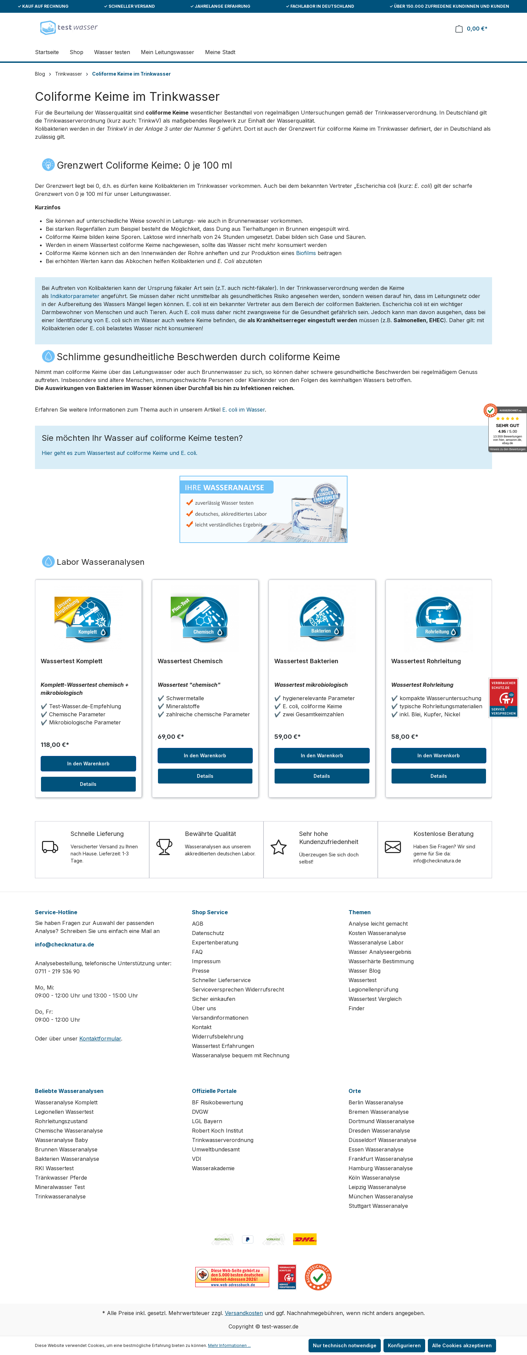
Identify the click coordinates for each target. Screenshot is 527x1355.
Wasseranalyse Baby (61, 1140)
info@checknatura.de (64, 944)
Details (88, 784)
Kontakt (201, 1027)
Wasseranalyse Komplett (66, 1102)
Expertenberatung (215, 942)
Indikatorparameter (74, 296)
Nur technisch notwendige (344, 1345)
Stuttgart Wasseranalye (378, 1205)
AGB (197, 923)
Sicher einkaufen (213, 999)
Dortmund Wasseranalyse (381, 1121)
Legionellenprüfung (373, 989)
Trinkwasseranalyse (60, 1196)
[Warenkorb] (471, 29)
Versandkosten (244, 1313)
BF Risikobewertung (217, 1102)
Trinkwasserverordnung (222, 1140)
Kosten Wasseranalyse (377, 933)
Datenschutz (208, 933)
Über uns (204, 1008)
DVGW (200, 1111)
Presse (200, 970)
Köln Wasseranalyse (374, 1177)
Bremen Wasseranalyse (379, 1111)
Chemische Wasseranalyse (69, 1130)
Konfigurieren (404, 1345)
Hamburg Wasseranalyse (381, 1168)
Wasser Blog (364, 970)
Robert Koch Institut (217, 1130)
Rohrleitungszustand (61, 1121)
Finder (357, 1008)
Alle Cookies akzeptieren (462, 1345)
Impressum (206, 961)
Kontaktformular (100, 1038)
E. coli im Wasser (243, 409)
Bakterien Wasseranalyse (67, 1158)
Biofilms (306, 253)
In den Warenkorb (88, 763)
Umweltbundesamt (216, 1149)
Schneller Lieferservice (221, 980)
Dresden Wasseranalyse (379, 1130)
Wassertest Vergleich (375, 999)
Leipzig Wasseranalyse (377, 1187)
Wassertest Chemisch (190, 661)
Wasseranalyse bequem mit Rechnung (240, 1055)
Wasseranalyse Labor (376, 942)
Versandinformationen (220, 1017)
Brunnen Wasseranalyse (66, 1149)
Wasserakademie (213, 1168)
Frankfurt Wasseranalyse (381, 1158)
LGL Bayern (207, 1121)
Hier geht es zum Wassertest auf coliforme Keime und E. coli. (119, 453)
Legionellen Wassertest (64, 1111)
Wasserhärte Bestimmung (381, 961)
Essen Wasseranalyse (376, 1149)
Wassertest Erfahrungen (223, 1046)
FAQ (197, 951)
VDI (196, 1158)
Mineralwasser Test (60, 1187)
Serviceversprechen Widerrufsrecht (238, 989)
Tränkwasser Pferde (61, 1177)
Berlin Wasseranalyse (376, 1102)
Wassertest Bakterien (306, 661)
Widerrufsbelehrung (217, 1036)
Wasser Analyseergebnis (380, 951)
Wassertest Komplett (72, 661)
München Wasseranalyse (381, 1196)
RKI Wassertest (54, 1168)
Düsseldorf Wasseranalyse (382, 1140)
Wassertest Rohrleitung (426, 661)
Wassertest (362, 980)
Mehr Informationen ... (229, 1345)
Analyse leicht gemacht (378, 923)
